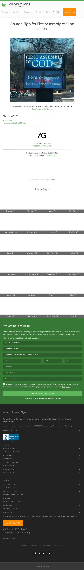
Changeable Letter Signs (11, 451)
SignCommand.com (8, 466)
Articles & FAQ (7, 512)
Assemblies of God (42, 146)
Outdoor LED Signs (9, 448)
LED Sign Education (9, 469)
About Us (6, 481)
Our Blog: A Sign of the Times (12, 502)
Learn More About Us (10, 430)
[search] (58, 12)
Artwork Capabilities (9, 488)
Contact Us (50, 12)
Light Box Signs (7, 455)
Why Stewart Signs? (9, 484)
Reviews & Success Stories (11, 508)
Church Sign (8, 120)
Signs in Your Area (8, 505)
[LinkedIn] (49, 553)
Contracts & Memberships (11, 491)
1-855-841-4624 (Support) (16, 532)
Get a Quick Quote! (13, 523)
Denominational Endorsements (13, 494)
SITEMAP (47, 545)
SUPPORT (24, 545)
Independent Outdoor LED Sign (14, 123)
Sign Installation (8, 472)
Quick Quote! (69, 12)
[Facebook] (35, 553)
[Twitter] (39, 553)
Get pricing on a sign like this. (42, 109)
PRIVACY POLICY (36, 545)
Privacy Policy (66, 387)
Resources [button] (28, 12)
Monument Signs (8, 458)
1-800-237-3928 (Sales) (15, 529)
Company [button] (17, 12)
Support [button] (39, 12)
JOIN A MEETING (58, 545)
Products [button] (5, 12)
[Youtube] (44, 553)
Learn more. (51, 155)
